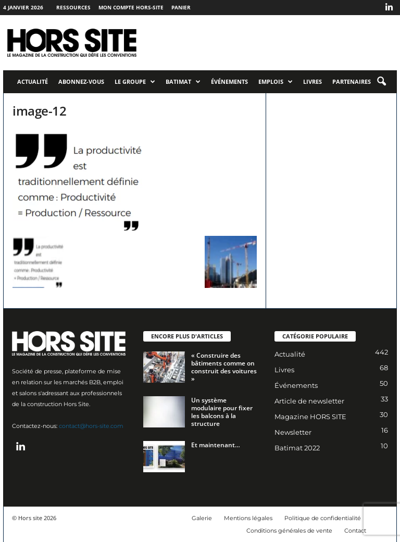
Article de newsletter (309, 401)
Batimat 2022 (297, 448)
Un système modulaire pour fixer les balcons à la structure (222, 412)
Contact (355, 530)
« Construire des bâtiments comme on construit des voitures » (224, 367)
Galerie (202, 518)
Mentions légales (248, 518)
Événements (229, 81)
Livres (312, 81)
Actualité (32, 81)
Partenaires (351, 81)
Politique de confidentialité (322, 518)
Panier (181, 7)
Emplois (275, 81)
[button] (381, 81)
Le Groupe (135, 81)
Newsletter (292, 432)
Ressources (73, 7)
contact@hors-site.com (91, 426)
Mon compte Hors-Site (131, 7)
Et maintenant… (215, 444)
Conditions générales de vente (289, 530)
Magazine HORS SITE (310, 416)
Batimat (183, 81)
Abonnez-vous (81, 81)
